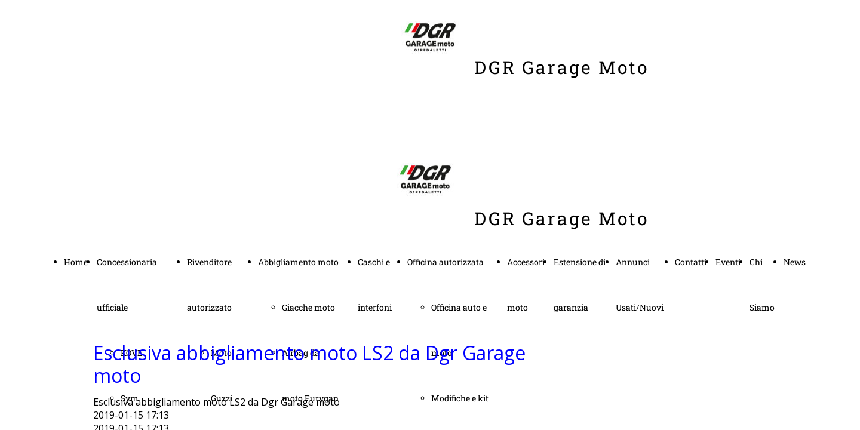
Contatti (691, 262)
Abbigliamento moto (298, 262)
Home (76, 262)
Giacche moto (308, 307)
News (795, 262)
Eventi (728, 262)
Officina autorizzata (445, 262)
